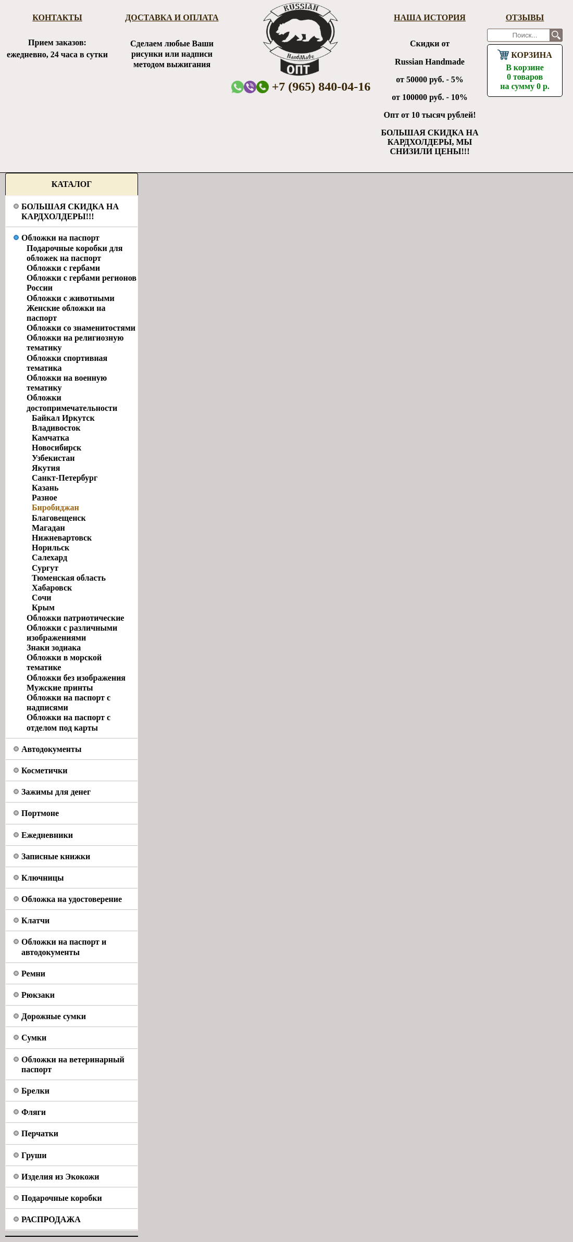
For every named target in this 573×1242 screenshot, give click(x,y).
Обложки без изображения (76, 677)
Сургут (45, 567)
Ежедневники (47, 835)
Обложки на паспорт (60, 237)
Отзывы (525, 17)
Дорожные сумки (53, 1016)
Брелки (35, 1090)
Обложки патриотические (75, 617)
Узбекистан (53, 458)
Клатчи (35, 920)
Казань (45, 487)
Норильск (50, 547)
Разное (44, 497)
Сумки (33, 1037)
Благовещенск (59, 517)
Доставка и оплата (171, 17)
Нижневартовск (62, 537)
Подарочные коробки (61, 1198)
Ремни (33, 973)
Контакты (57, 17)
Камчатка (50, 437)
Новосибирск (56, 447)
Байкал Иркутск (63, 417)
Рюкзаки (38, 994)
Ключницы (42, 877)
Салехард (49, 557)
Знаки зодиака (54, 647)
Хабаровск (52, 587)
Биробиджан (55, 507)
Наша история (430, 17)
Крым (43, 607)
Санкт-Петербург (64, 477)
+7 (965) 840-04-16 (313, 86)
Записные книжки (55, 856)
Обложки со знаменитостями (81, 327)
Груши (34, 1155)
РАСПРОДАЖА (51, 1219)
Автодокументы (51, 749)
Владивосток (56, 427)
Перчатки (39, 1133)
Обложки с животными (71, 298)
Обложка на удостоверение (71, 899)
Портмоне (40, 813)
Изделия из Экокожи (60, 1176)
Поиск (556, 35)
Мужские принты (60, 687)
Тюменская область (69, 577)
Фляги (33, 1112)
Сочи (41, 597)
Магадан (48, 527)
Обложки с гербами (63, 268)
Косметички (44, 770)
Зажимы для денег (56, 791)
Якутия (46, 467)
